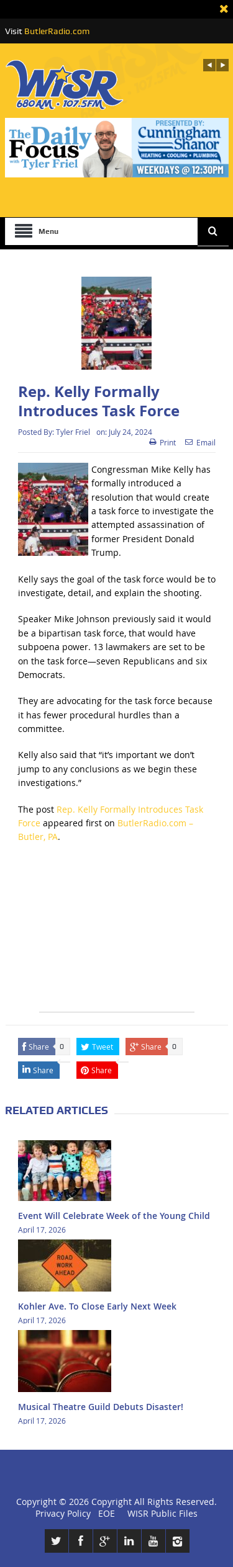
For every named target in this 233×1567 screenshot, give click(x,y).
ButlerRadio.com (56, 31)
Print (162, 442)
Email (200, 442)
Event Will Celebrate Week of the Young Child (114, 1215)
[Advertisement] (116, 934)
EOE (104, 1513)
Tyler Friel (73, 432)
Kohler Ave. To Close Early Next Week (97, 1306)
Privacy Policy (63, 1513)
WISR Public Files (162, 1513)
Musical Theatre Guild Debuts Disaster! (100, 1407)
